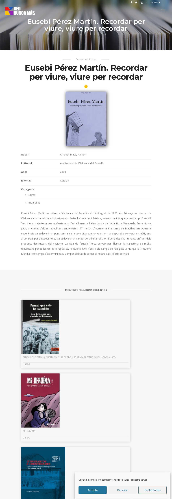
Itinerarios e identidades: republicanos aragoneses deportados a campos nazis (129, 416)
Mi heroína (74, 418)
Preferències (153, 489)
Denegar (122, 489)
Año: (24, 220)
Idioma (155, 2)
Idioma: (26, 228)
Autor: (25, 202)
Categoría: (28, 237)
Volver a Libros (86, 63)
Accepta (93, 489)
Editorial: (27, 211)
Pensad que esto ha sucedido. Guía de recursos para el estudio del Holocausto (40, 421)
